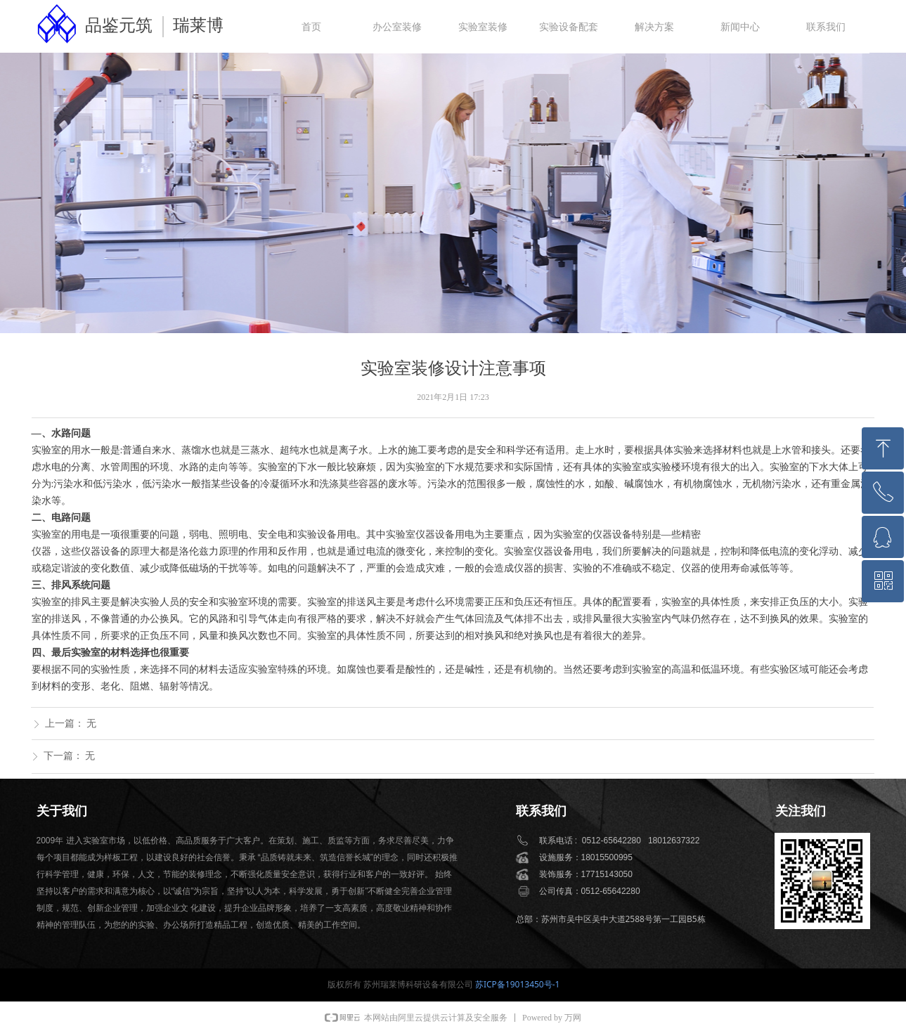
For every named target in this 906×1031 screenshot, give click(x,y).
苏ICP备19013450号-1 (517, 984)
